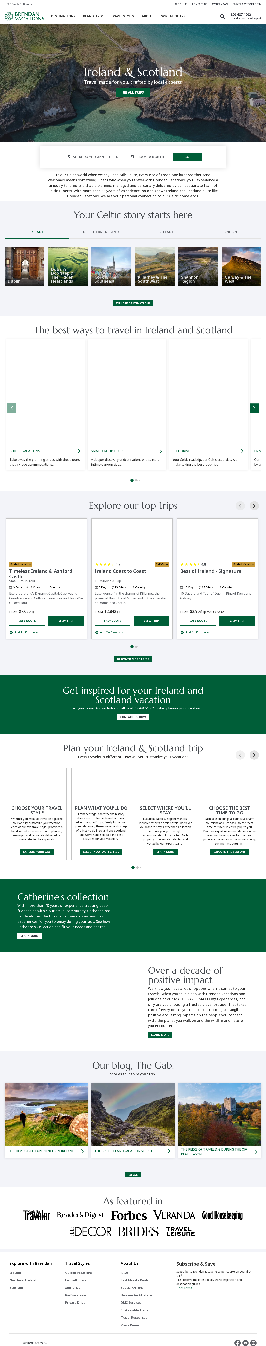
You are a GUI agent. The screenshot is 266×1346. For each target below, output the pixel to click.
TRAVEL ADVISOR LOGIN (247, 4)
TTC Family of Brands (19, 4)
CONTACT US (199, 4)
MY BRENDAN (220, 4)
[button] (42, 1333)
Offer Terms (184, 1278)
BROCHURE (180, 4)
